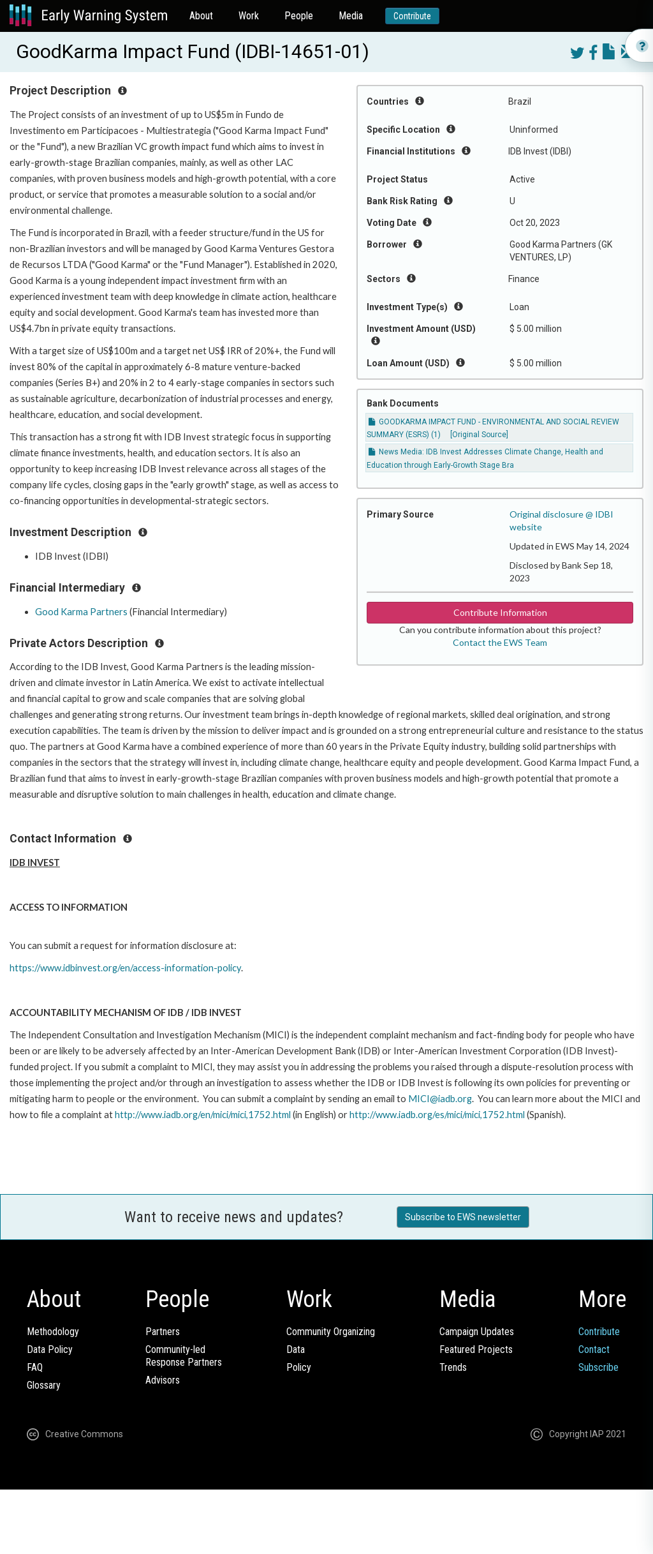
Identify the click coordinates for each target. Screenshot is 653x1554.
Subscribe (598, 1367)
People (298, 16)
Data (295, 1349)
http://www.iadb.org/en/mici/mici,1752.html (203, 1114)
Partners (162, 1332)
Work (248, 16)
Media (351, 16)
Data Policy (50, 1349)
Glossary (44, 1385)
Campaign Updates (476, 1332)
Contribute (412, 16)
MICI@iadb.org (440, 1098)
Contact (594, 1349)
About (201, 16)
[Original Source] (479, 434)
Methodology (53, 1332)
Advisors (162, 1380)
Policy (298, 1367)
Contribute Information (500, 612)
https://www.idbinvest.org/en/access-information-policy (125, 967)
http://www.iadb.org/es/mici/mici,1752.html (437, 1114)
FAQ (35, 1367)
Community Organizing (330, 1332)
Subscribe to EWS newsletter (463, 1217)
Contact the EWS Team (500, 642)
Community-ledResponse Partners (183, 1355)
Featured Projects (476, 1349)
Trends (453, 1367)
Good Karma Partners (81, 611)
